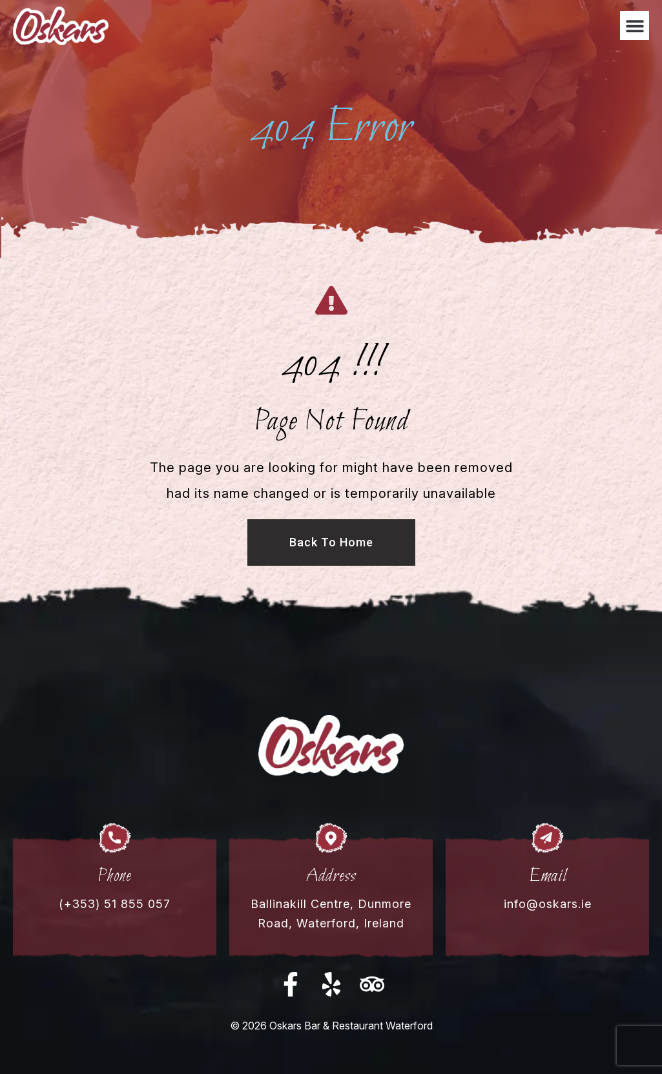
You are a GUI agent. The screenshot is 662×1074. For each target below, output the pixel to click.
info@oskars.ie (548, 904)
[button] (634, 25)
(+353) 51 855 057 (115, 904)
